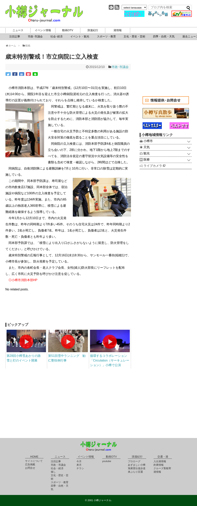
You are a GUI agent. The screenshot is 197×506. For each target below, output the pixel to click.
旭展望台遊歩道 (136, 468)
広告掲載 (30, 464)
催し (53, 471)
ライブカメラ (154, 165)
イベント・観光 (79, 36)
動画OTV (67, 30)
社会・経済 (57, 468)
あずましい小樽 (136, 464)
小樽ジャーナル (44, 13)
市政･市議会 (35, 36)
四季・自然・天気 (164, 36)
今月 (79, 461)
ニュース (18, 30)
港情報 (118, 30)
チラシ (80, 468)
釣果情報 (159, 464)
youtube (106, 461)
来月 (79, 464)
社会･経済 (56, 36)
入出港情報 (160, 461)
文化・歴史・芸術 (134, 36)
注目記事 (14, 36)
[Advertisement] (68, 309)
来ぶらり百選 (135, 471)
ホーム (12, 45)
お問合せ (30, 467)
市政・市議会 (58, 464)
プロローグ (134, 461)
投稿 (26, 45)
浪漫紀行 (92, 30)
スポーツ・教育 (106, 36)
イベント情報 (43, 30)
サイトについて (34, 461)
